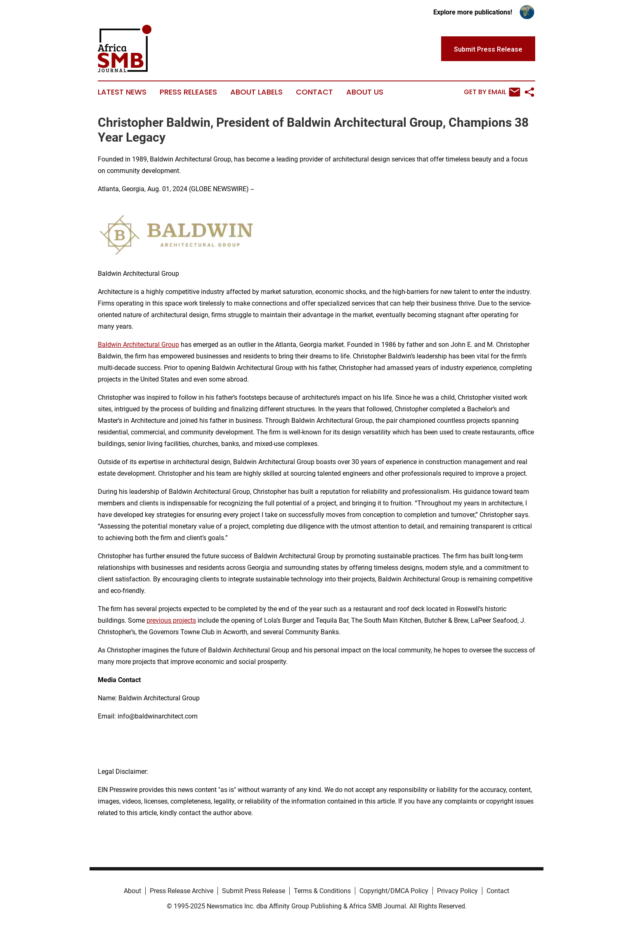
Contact (314, 92)
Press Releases (188, 92)
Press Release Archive (181, 891)
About (132, 891)
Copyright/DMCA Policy (393, 891)
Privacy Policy (457, 891)
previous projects (171, 620)
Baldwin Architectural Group (138, 345)
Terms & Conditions (322, 891)
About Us (364, 92)
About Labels (256, 92)
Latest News (122, 92)
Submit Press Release (253, 891)
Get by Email (492, 92)
